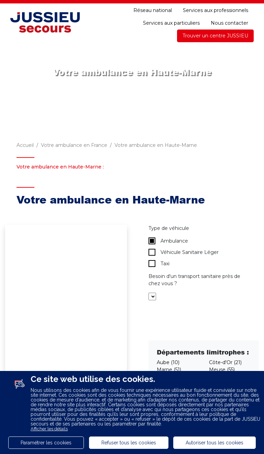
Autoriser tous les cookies (214, 442)
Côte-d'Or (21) (225, 362)
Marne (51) (169, 369)
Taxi (158, 263)
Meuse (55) (222, 369)
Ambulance (168, 240)
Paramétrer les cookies (46, 442)
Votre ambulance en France (74, 145)
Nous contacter (229, 23)
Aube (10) (168, 362)
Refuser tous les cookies (128, 442)
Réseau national (152, 10)
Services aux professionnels (215, 10)
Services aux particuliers (171, 23)
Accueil (25, 145)
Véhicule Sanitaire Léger (183, 252)
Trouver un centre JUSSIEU (215, 36)
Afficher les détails (49, 429)
